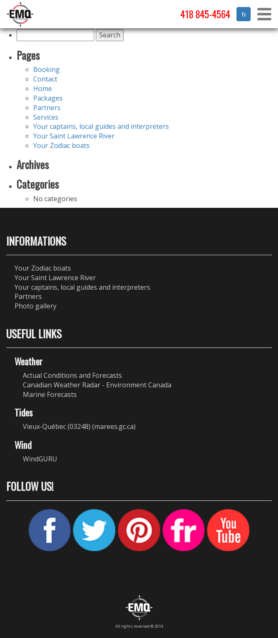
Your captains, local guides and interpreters (101, 126)
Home (42, 88)
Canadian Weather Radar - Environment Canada (97, 384)
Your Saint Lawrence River (74, 135)
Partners (47, 107)
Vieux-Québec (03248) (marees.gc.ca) (79, 426)
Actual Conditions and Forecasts (72, 375)
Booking (46, 69)
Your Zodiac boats (61, 145)
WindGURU (40, 458)
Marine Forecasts (50, 394)
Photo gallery (35, 305)
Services (46, 117)
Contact (45, 79)
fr (243, 14)
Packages (48, 98)
